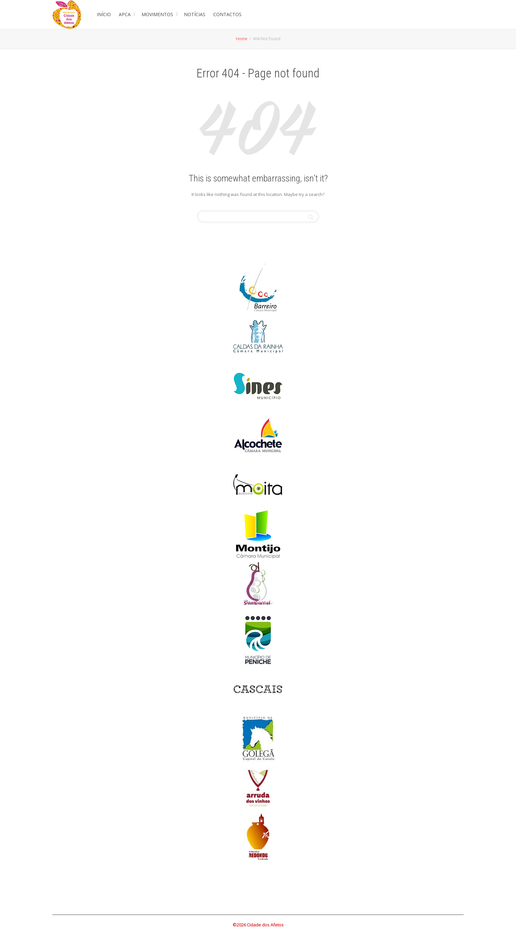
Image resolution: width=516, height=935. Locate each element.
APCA (125, 14)
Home (241, 38)
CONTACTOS (227, 14)
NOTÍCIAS (194, 14)
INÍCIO (104, 14)
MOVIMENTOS (158, 14)
